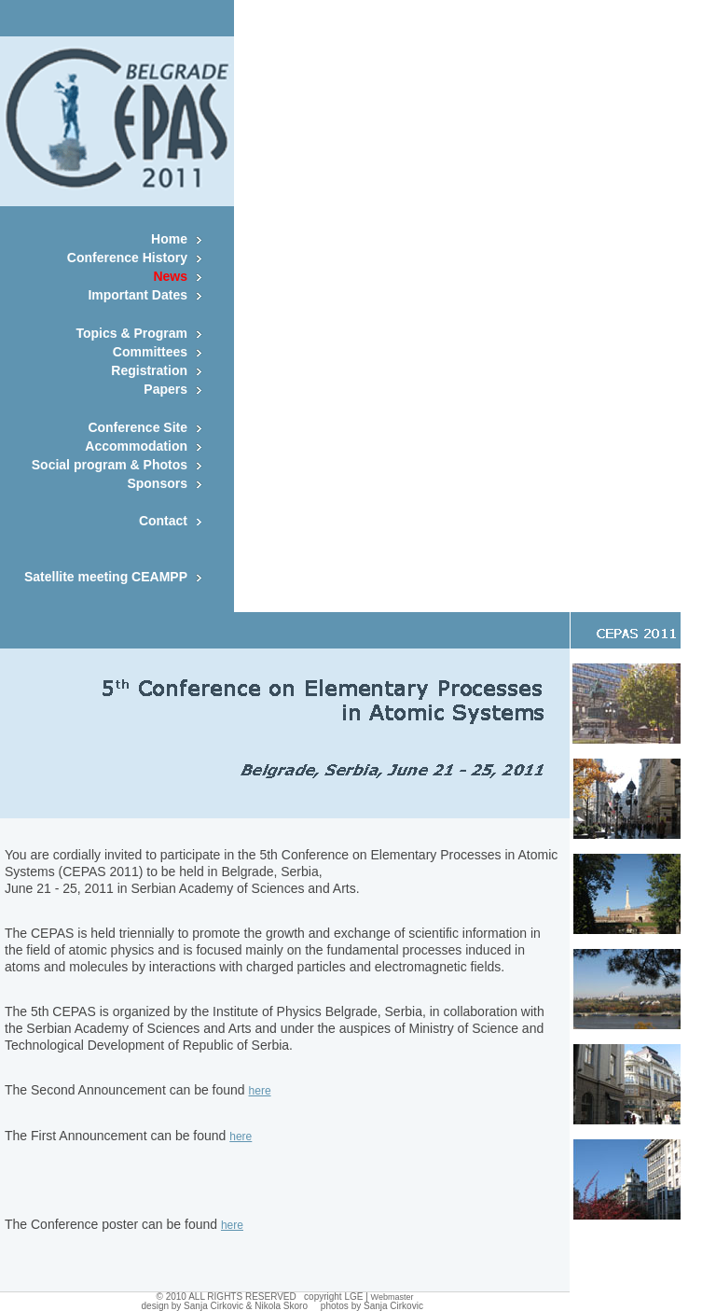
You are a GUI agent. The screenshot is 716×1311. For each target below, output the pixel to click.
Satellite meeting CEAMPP (105, 576)
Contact (163, 520)
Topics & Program (131, 333)
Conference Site (137, 427)
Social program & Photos (109, 464)
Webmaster (392, 1297)
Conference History (127, 257)
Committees (150, 351)
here (260, 1090)
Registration (149, 370)
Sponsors (157, 483)
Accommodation (136, 446)
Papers (165, 389)
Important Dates (137, 294)
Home (169, 238)
